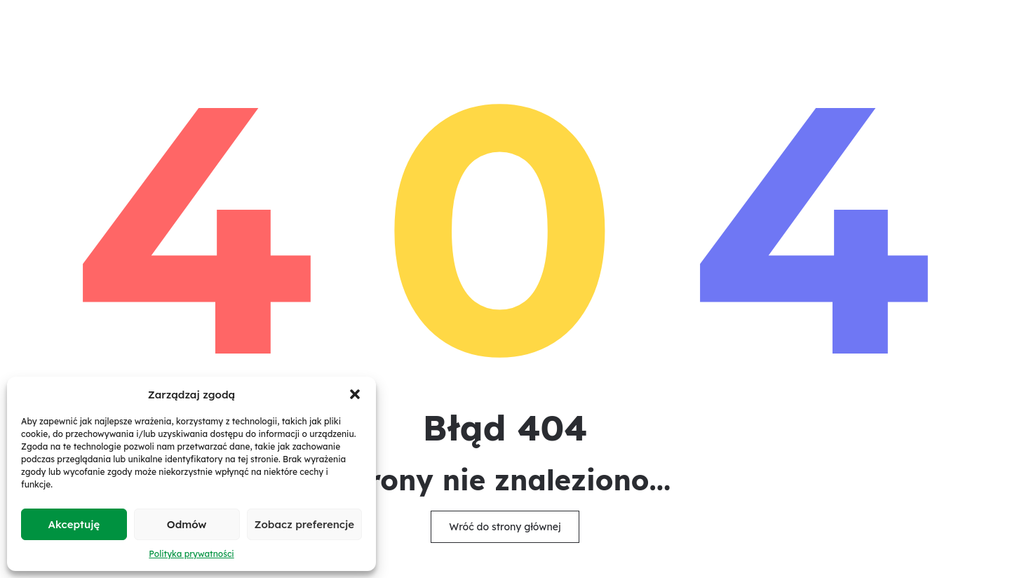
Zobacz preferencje (304, 524)
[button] (355, 394)
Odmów (187, 524)
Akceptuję (74, 524)
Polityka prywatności (191, 554)
